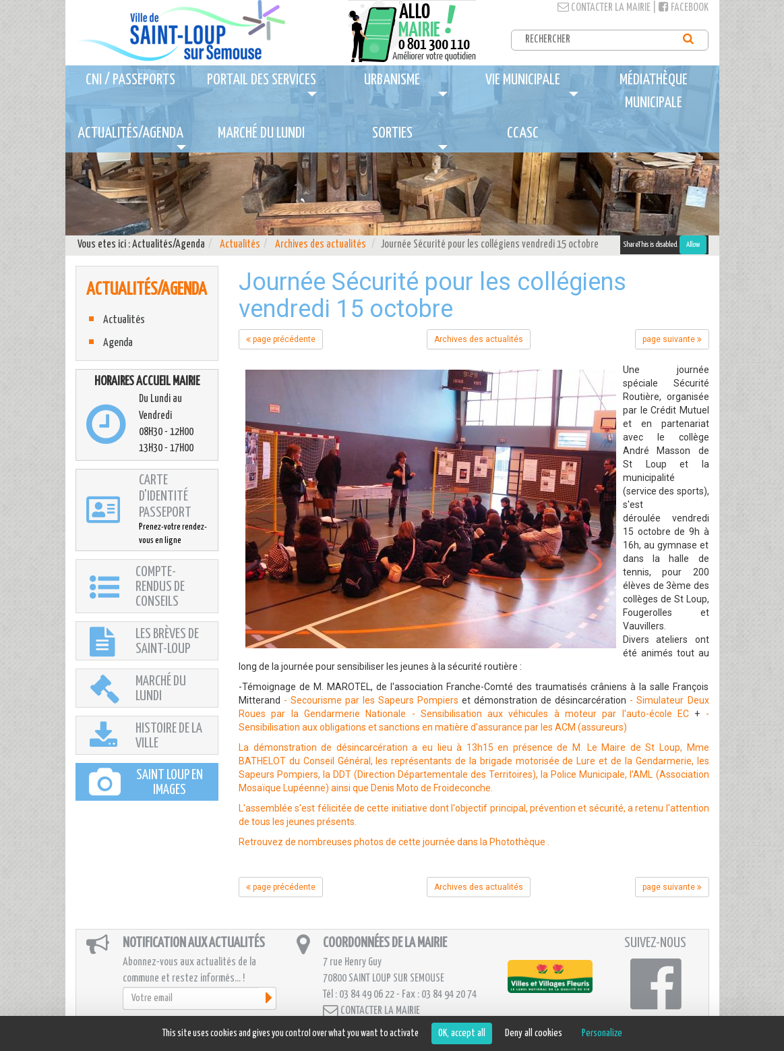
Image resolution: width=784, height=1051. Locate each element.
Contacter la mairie (604, 8)
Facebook (683, 8)
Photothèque (517, 841)
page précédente (280, 339)
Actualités (240, 244)
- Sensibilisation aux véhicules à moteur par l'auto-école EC (550, 713)
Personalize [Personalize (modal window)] (602, 1033)
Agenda (118, 343)
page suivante (672, 339)
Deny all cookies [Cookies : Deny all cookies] (533, 1033)
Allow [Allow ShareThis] (693, 244)
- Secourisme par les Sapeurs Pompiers (371, 700)
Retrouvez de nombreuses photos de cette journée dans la (364, 841)
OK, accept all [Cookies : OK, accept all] (461, 1033)
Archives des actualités (320, 244)
